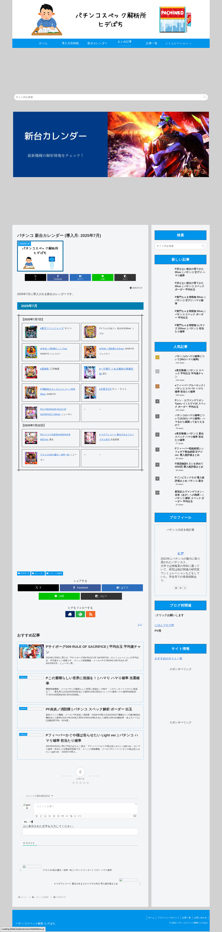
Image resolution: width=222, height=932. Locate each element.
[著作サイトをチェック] (73, 614)
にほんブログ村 (164, 625)
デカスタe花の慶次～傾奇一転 (55, 454)
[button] (205, 97)
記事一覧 (186, 918)
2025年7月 (23, 573)
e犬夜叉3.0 (105, 389)
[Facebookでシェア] (59, 277)
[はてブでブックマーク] (80, 277)
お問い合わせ (200, 918)
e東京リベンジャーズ (52, 328)
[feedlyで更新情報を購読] (80, 614)
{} (75, 816)
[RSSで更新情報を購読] (87, 614)
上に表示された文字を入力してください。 (49, 826)
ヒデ (180, 553)
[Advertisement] (104, 69)
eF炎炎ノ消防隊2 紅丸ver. (111, 348)
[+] (79, 816)
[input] (111, 97)
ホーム (150, 918)
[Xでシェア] (38, 277)
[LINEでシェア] (101, 277)
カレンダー (38, 573)
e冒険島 (44, 368)
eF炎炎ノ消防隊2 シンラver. (54, 348)
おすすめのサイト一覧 (168, 658)
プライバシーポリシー (168, 918)
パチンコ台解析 (54, 573)
